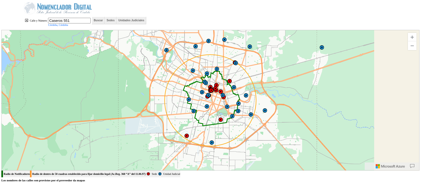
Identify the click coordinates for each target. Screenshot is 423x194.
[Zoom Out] (412, 45)
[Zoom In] (412, 37)
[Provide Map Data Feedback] (412, 166)
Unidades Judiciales (131, 20)
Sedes (110, 20)
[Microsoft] (390, 166)
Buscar (98, 20)
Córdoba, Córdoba (58, 24)
